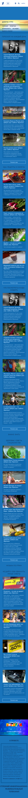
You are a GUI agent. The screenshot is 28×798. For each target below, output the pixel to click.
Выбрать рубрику (7, 31)
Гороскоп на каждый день (14, 37)
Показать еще (14, 162)
